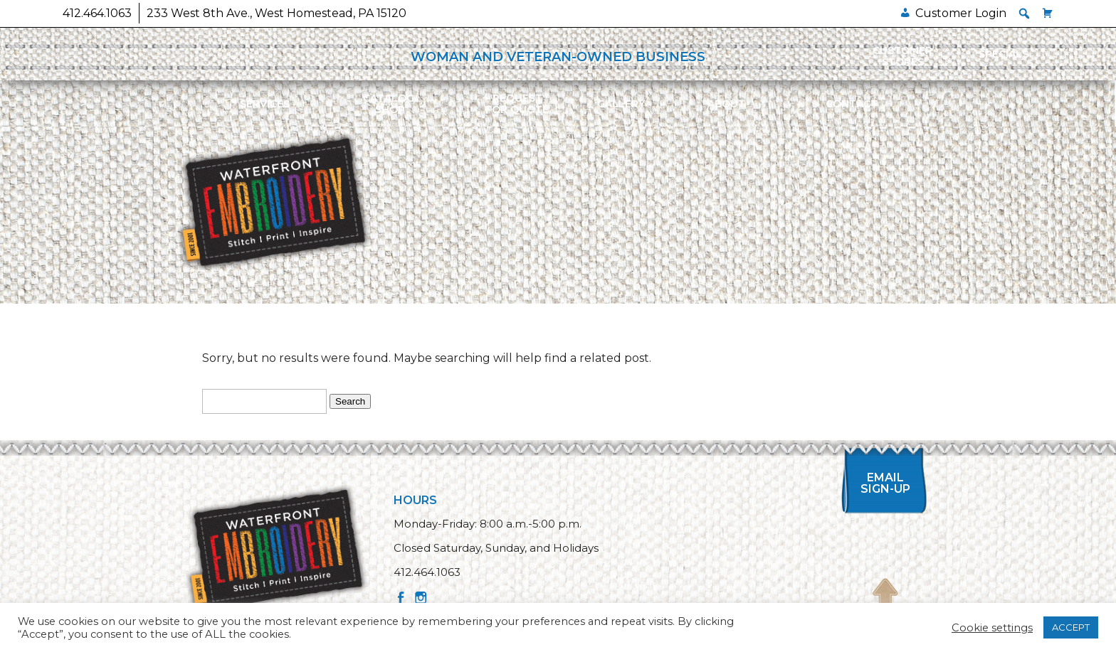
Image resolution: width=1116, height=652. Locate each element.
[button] (1024, 13)
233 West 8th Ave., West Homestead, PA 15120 (276, 13)
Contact (852, 103)
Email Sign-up (885, 483)
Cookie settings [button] (992, 627)
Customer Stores (902, 56)
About (726, 103)
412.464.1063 (97, 13)
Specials (1003, 54)
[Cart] (1047, 13)
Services (265, 103)
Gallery (621, 103)
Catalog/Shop (390, 104)
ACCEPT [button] (1071, 627)
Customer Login (960, 13)
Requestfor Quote (517, 104)
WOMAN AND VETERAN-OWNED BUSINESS (558, 57)
